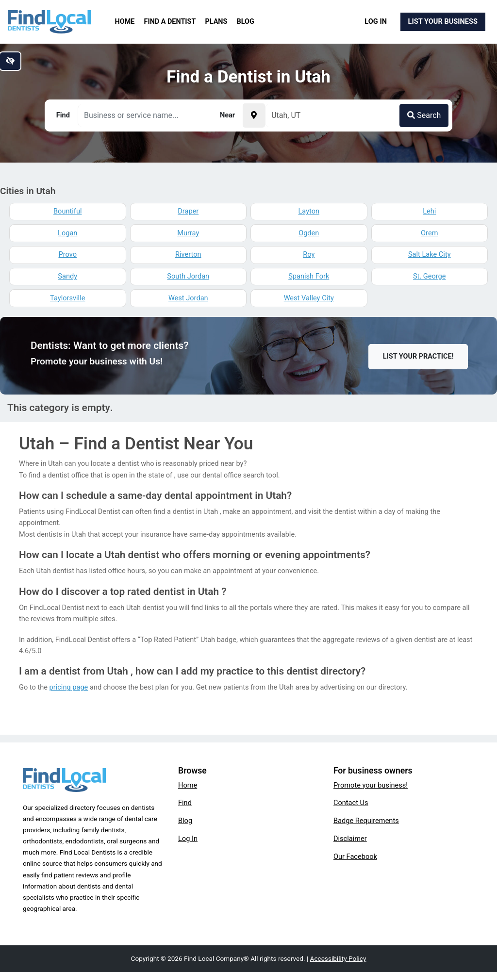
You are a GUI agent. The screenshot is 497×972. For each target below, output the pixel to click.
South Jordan (188, 276)
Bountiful (67, 211)
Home (125, 21)
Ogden (308, 233)
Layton (308, 211)
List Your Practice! (418, 356)
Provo (68, 254)
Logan (67, 233)
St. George (429, 276)
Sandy (67, 276)
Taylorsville (67, 298)
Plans (216, 21)
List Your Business (443, 21)
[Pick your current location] (254, 115)
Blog (245, 21)
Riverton (188, 254)
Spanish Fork (308, 276)
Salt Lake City (429, 254)
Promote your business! (370, 785)
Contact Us (350, 802)
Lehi (429, 211)
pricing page (69, 687)
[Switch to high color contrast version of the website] (10, 61)
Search (424, 115)
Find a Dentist (170, 21)
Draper (188, 211)
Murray (188, 233)
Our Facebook (355, 856)
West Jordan (188, 298)
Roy (309, 254)
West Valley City (309, 298)
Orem (429, 233)
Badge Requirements (366, 820)
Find (185, 802)
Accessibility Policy (338, 958)
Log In (375, 21)
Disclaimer (350, 838)
